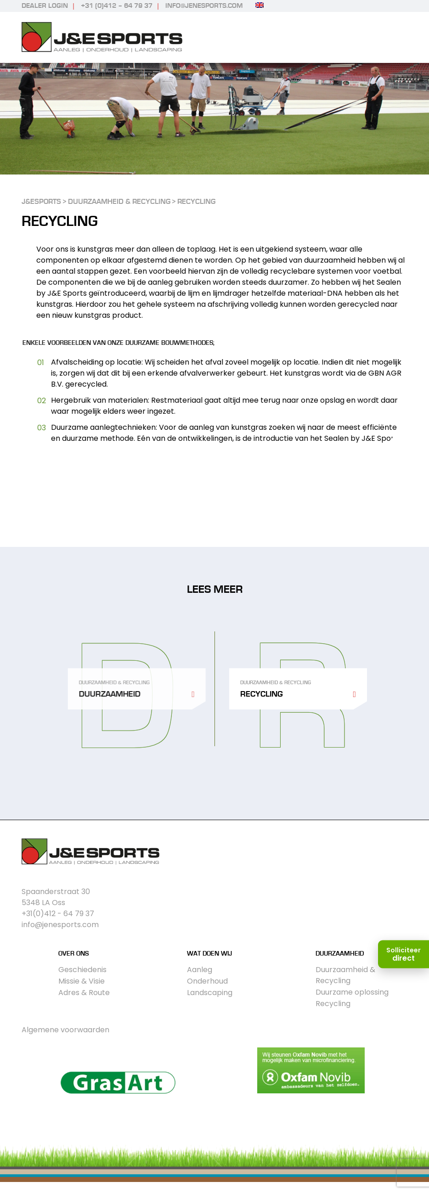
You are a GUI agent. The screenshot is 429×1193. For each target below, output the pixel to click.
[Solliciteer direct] (403, 954)
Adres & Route (84, 992)
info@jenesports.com (204, 6)
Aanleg (199, 969)
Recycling (333, 1003)
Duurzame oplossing (352, 992)
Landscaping (209, 992)
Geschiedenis (82, 969)
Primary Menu (399, 37)
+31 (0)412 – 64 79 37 (116, 6)
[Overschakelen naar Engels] (259, 5)
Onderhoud (207, 981)
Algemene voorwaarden (65, 1029)
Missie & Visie (81, 981)
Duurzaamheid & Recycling (345, 975)
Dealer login (45, 6)
